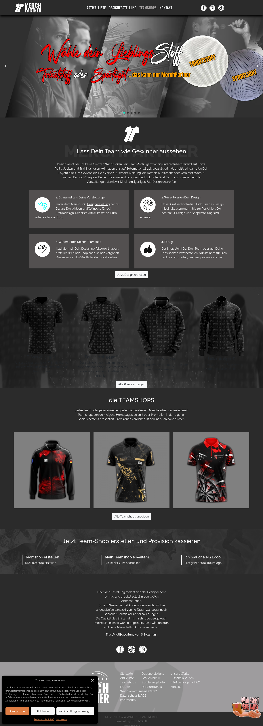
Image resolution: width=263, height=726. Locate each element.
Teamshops (148, 7)
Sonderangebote (153, 682)
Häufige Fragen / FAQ (185, 682)
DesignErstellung (122, 7)
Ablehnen (43, 711)
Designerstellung (98, 204)
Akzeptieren (17, 711)
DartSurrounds (152, 687)
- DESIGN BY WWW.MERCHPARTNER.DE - (131, 717)
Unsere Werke (179, 673)
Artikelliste (96, 7)
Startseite (126, 673)
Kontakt (165, 7)
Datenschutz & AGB (44, 719)
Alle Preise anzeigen (131, 384)
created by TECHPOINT (132, 721)
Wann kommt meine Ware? (138, 691)
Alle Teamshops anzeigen (131, 516)
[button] (92, 680)
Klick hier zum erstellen (40, 563)
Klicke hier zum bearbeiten (122, 563)
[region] (131, 66)
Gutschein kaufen (182, 678)
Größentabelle (151, 678)
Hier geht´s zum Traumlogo (203, 563)
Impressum (61, 719)
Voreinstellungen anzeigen (75, 711)
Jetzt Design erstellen (131, 274)
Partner (125, 687)
